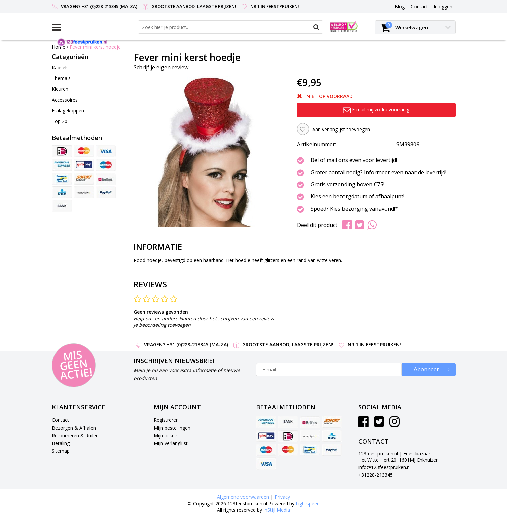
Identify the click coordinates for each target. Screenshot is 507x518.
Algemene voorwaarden (243, 497)
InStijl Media (276, 510)
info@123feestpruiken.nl (384, 467)
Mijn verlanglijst (171, 443)
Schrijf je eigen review (161, 67)
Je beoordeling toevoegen (162, 325)
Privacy (282, 497)
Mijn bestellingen (172, 427)
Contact (60, 420)
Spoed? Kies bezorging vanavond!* (354, 209)
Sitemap (61, 451)
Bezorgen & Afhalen (74, 427)
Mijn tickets (166, 435)
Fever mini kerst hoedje (95, 47)
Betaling (61, 443)
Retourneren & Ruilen (75, 435)
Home (58, 47)
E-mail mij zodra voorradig (376, 109)
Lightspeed (308, 503)
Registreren (166, 420)
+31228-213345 (375, 475)
